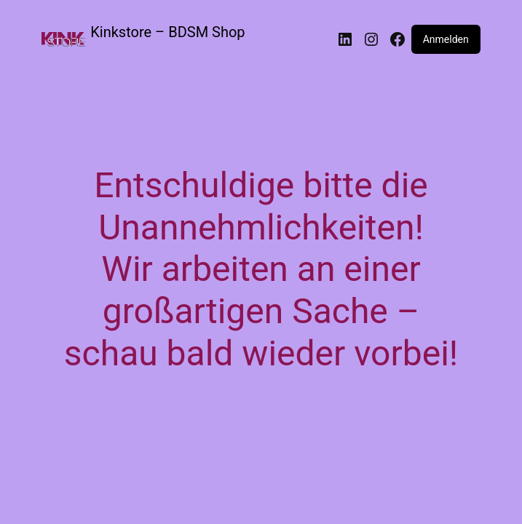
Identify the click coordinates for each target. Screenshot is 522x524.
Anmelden (446, 39)
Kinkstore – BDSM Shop (167, 32)
